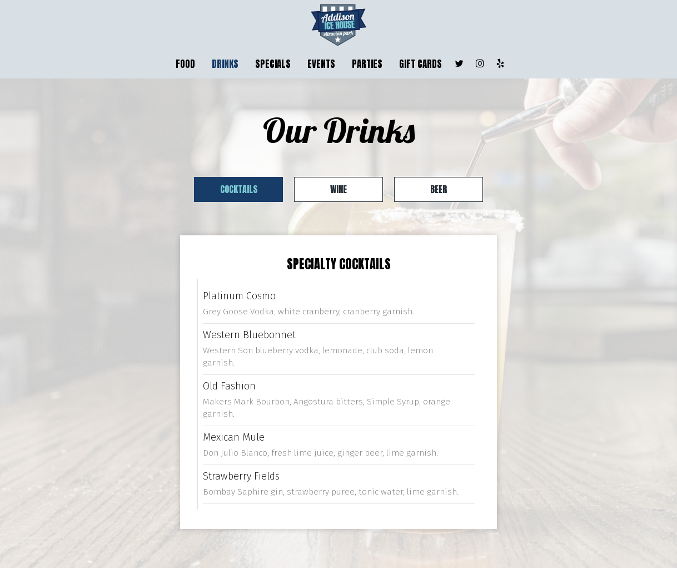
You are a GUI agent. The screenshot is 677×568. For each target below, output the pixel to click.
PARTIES (367, 64)
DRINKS (225, 64)
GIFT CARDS (420, 64)
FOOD (185, 64)
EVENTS (321, 64)
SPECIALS (273, 64)
